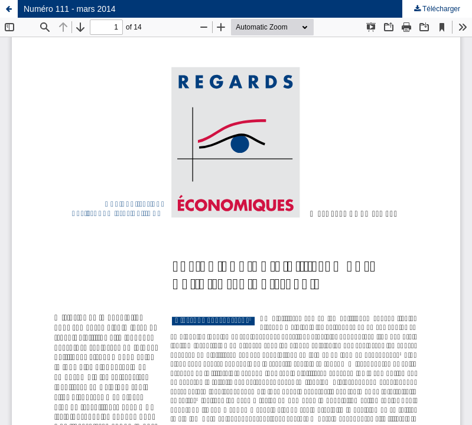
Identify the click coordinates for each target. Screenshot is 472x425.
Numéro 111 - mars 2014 (70, 9)
